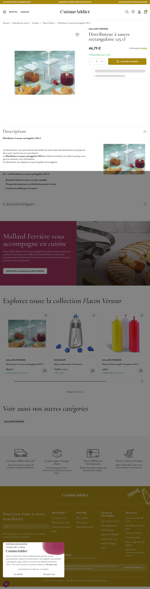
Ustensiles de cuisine (20, 23)
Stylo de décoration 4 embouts (68, 364)
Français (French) (13, 555)
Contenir (35, 23)
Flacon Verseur (49, 23)
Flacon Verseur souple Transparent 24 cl (120, 364)
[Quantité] (97, 61)
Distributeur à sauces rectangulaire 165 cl (25, 364)
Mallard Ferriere (14, 421)
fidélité (144, 48)
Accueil (6, 23)
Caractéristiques (75, 204)
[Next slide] (142, 381)
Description (75, 131)
